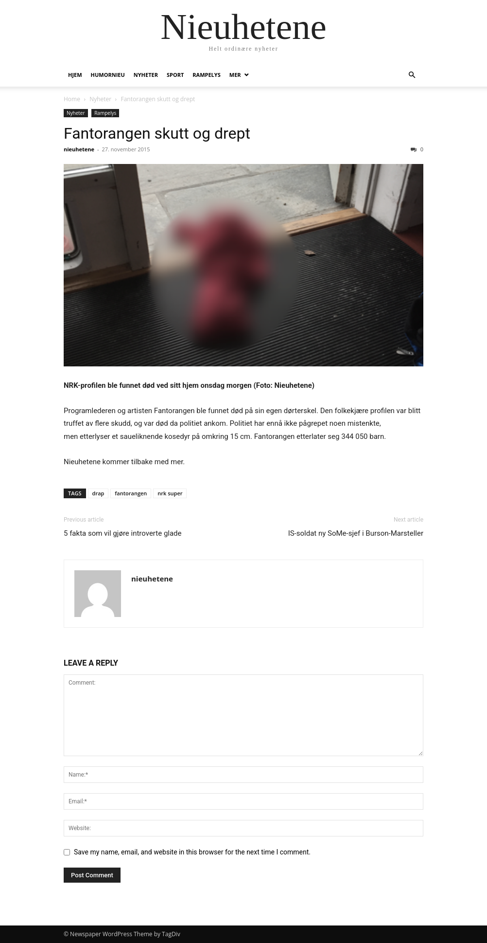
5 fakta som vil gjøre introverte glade (123, 533)
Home (72, 99)
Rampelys (206, 74)
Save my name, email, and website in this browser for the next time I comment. (192, 852)
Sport (175, 74)
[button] (411, 75)
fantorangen (131, 493)
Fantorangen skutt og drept (157, 133)
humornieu (108, 74)
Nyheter (146, 74)
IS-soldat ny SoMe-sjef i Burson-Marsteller (355, 533)
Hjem (75, 74)
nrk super (169, 493)
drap (98, 493)
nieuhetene (79, 149)
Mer (235, 74)
